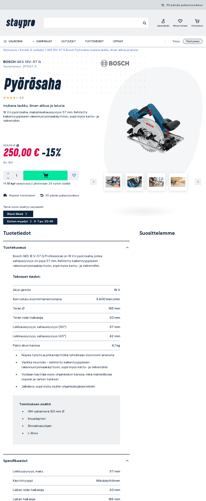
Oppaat (118, 41)
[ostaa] (45, 175)
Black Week (18, 214)
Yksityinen (193, 41)
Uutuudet (68, 41)
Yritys (176, 41)
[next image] (198, 182)
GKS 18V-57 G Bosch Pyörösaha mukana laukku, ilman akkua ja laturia (92, 50)
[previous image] (93, 182)
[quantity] (16, 175)
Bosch (9, 61)
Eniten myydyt (30, 221)
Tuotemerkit (94, 41)
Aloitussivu (10, 50)
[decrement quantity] (8, 177)
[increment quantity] (8, 173)
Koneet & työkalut (32, 50)
